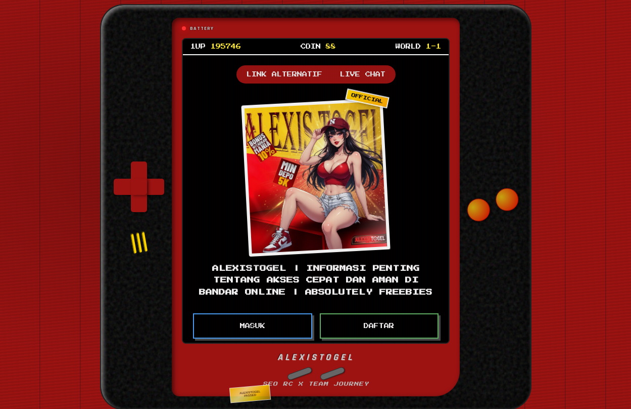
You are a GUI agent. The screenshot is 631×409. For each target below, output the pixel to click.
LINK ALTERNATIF (284, 69)
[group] (139, 182)
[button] (299, 369)
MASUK (252, 321)
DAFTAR (379, 321)
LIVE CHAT (362, 69)
